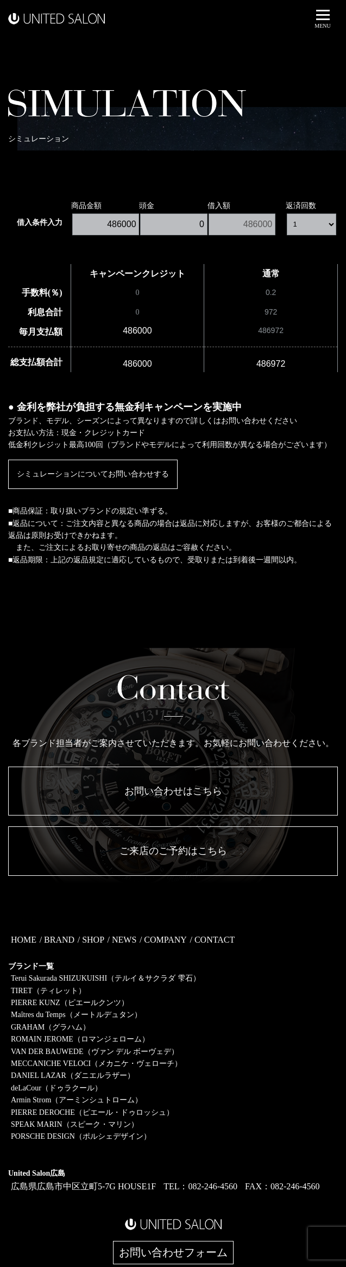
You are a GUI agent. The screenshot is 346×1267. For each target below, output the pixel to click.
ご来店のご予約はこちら (173, 850)
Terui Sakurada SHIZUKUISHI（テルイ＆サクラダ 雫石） (105, 978)
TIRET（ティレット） (48, 991)
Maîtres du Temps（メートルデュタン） (76, 1015)
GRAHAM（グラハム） (50, 1027)
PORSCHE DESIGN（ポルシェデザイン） (81, 1136)
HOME (23, 939)
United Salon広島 (36, 1173)
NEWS (124, 939)
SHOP (93, 939)
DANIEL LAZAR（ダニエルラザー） (73, 1075)
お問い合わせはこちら (173, 791)
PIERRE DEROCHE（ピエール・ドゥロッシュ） (92, 1112)
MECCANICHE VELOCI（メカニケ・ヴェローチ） (96, 1063)
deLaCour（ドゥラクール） (56, 1088)
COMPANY (165, 939)
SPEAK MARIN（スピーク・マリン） (75, 1124)
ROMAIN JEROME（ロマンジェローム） (80, 1039)
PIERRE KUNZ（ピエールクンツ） (70, 1003)
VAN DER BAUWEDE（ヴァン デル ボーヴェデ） (95, 1052)
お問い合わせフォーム (173, 1252)
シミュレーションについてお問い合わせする (93, 474)
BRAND (59, 939)
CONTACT (214, 939)
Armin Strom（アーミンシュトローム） (76, 1100)
